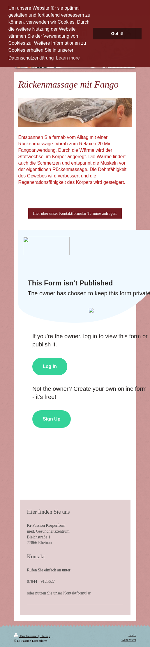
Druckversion (26, 636)
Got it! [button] (117, 33)
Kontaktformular (76, 593)
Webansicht (128, 639)
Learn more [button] (68, 57)
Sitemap (45, 636)
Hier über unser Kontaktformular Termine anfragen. (75, 213)
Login (132, 635)
